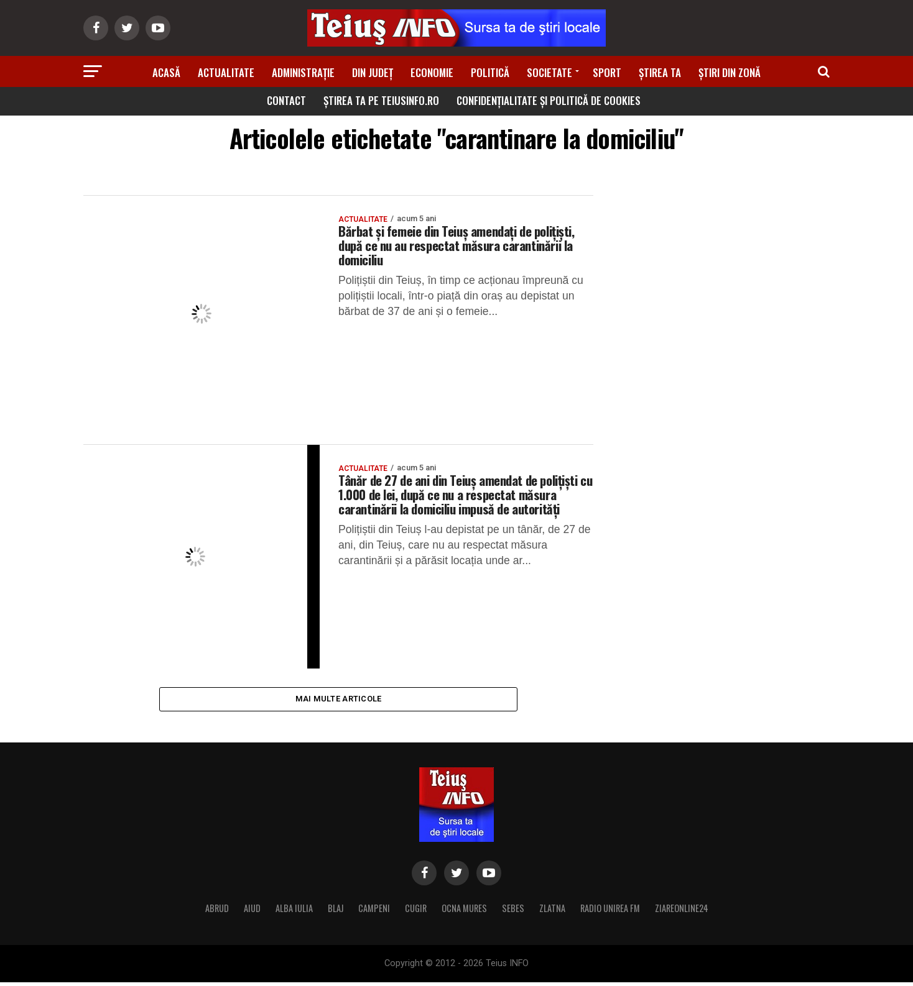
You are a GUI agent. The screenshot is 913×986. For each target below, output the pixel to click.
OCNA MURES (464, 911)
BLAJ (335, 911)
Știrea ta (660, 72)
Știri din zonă (729, 72)
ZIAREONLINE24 (681, 911)
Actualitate (226, 72)
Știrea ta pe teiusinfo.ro (381, 100)
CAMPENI (374, 911)
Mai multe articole (338, 700)
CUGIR (416, 911)
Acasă (166, 72)
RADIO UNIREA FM (610, 911)
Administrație (303, 72)
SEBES (513, 911)
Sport (607, 72)
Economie (431, 72)
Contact (286, 100)
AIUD (252, 911)
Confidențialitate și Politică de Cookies (548, 100)
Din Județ (372, 72)
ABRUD (217, 911)
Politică (490, 72)
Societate (549, 72)
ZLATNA (552, 911)
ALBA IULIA (294, 911)
